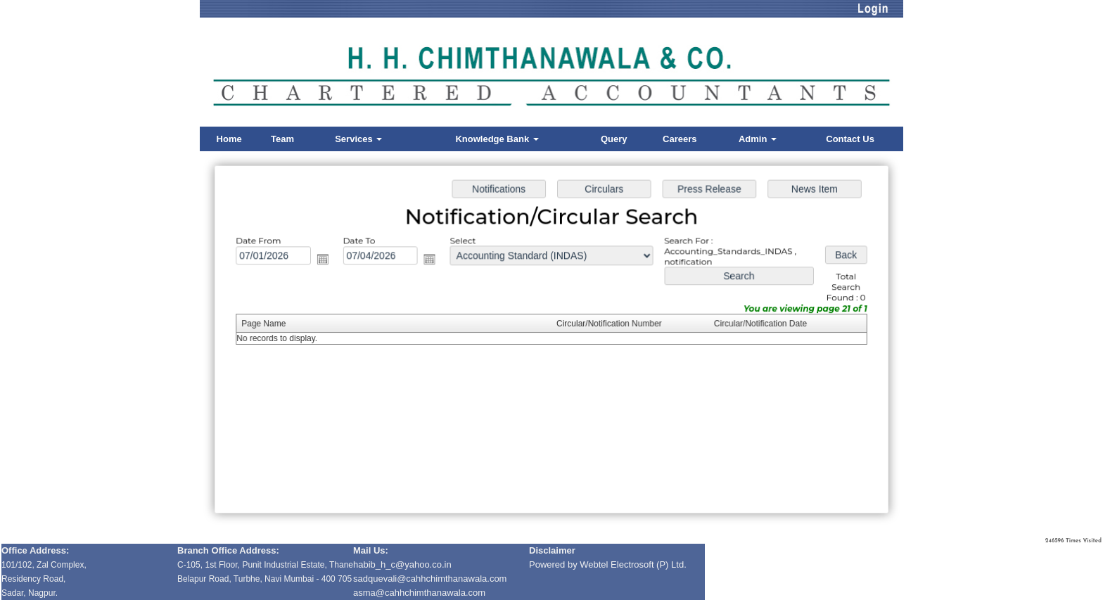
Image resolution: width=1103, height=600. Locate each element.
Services (358, 139)
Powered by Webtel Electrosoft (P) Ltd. (608, 564)
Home (229, 139)
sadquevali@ (379, 578)
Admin (758, 139)
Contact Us (850, 139)
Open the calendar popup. (327, 260)
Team (282, 139)
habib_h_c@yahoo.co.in (402, 564)
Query (614, 139)
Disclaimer (552, 550)
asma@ (419, 592)
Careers (679, 139)
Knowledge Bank (496, 139)
